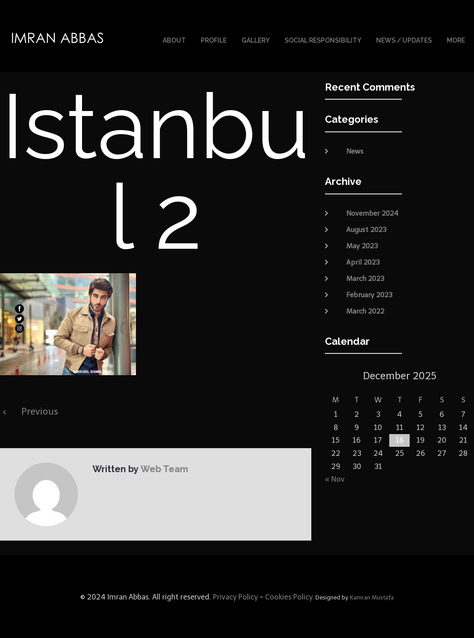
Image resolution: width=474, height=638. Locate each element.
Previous (39, 410)
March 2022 (365, 310)
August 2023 (366, 228)
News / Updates (404, 40)
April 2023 (363, 261)
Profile (214, 40)
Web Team (163, 468)
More (456, 40)
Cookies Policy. (289, 596)
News (354, 150)
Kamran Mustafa (372, 596)
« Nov (334, 478)
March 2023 (365, 277)
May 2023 (362, 245)
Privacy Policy (234, 596)
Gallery (256, 40)
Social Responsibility (323, 40)
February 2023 (369, 294)
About (174, 40)
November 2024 (372, 212)
